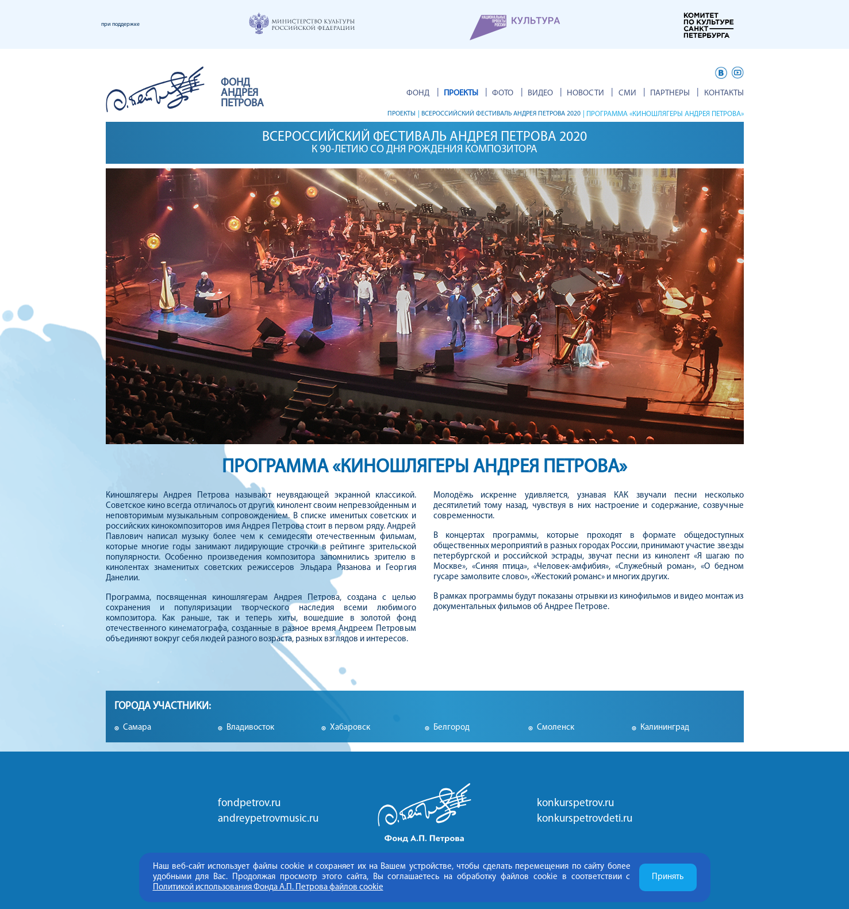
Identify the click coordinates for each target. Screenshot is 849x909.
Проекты (383, 114)
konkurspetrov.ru (575, 803)
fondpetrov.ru (249, 803)
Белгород (451, 727)
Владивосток (250, 727)
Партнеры (676, 93)
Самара (137, 727)
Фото (532, 93)
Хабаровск (350, 727)
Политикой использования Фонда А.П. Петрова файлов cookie (268, 887)
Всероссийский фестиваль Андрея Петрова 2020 (492, 114)
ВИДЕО (564, 93)
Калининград (664, 727)
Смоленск (555, 727)
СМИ (639, 93)
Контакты (724, 93)
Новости (603, 93)
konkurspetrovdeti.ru (584, 819)
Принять (667, 877)
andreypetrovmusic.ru (268, 819)
